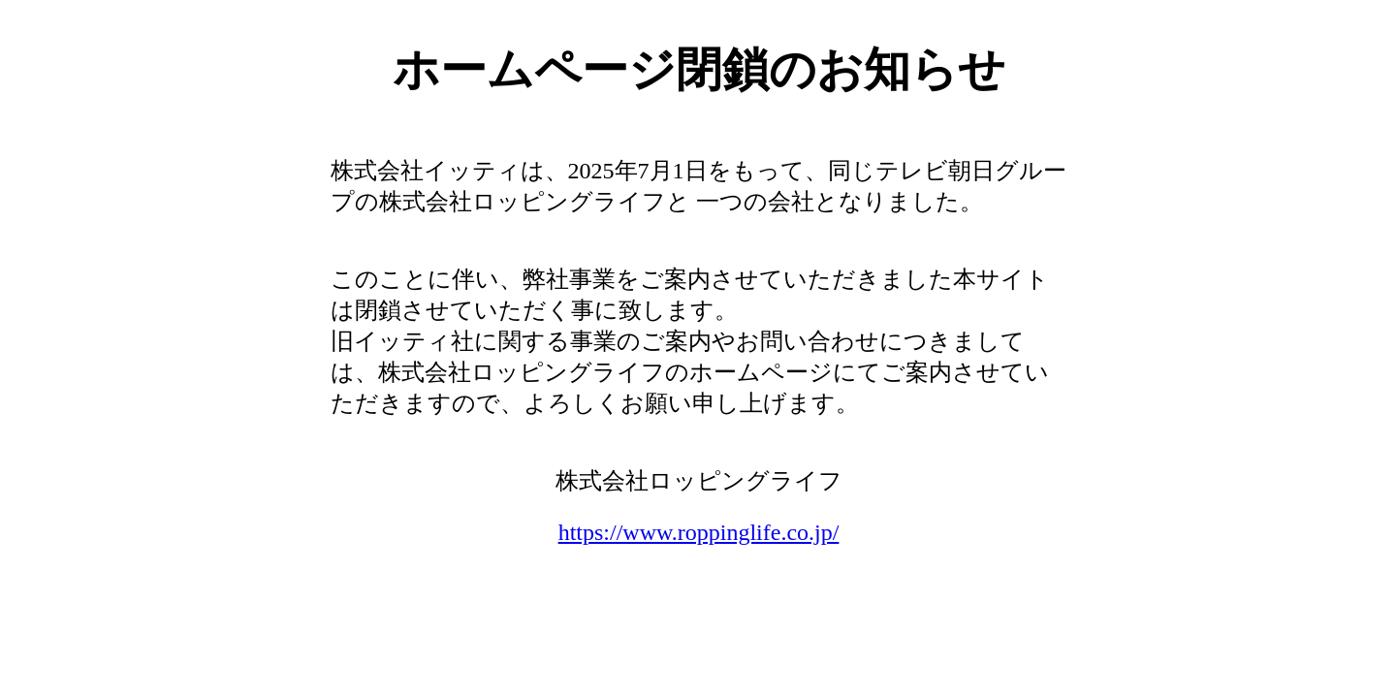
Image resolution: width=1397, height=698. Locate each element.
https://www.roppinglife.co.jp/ (699, 532)
